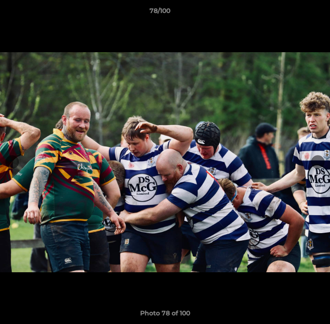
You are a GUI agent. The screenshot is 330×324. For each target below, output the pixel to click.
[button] (297, 13)
